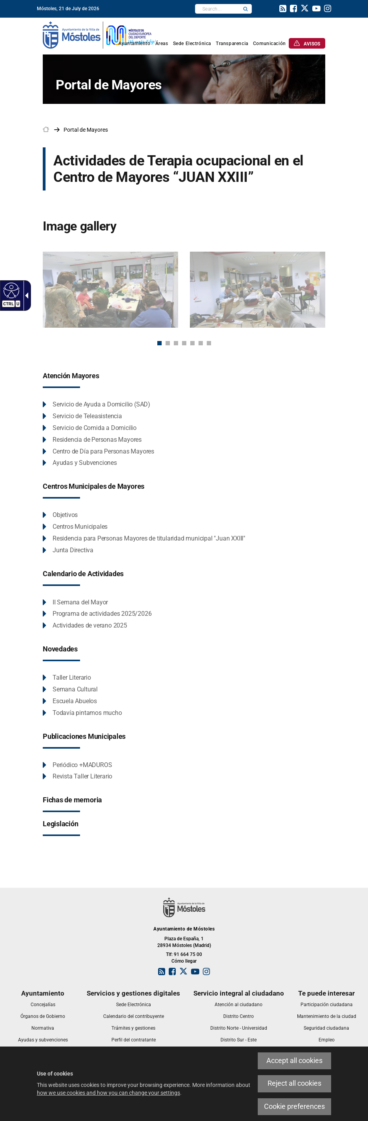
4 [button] (184, 343)
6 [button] (201, 343)
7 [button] (209, 343)
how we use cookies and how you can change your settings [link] (108, 1093)
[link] (10, 290)
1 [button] (159, 343)
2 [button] (168, 343)
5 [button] (192, 343)
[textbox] (217, 9)
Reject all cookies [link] (294, 1083)
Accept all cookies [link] (294, 1061)
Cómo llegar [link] (184, 961)
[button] (245, 9)
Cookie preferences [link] (294, 1106)
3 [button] (176, 343)
